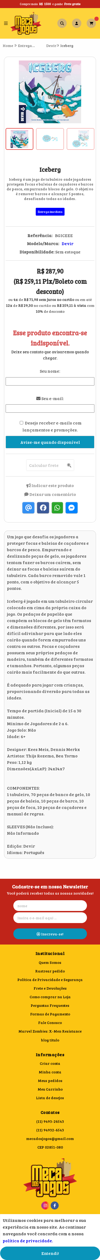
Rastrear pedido (50, 971)
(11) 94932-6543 (50, 1129)
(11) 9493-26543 (50, 1121)
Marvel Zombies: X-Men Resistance (50, 1031)
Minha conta (50, 1071)
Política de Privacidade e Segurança (50, 979)
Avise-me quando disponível (50, 442)
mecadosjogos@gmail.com (50, 1138)
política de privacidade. (28, 1240)
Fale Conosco (50, 1022)
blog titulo (50, 1040)
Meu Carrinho (50, 1089)
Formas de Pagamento (50, 1013)
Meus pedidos (50, 1080)
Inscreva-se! (50, 933)
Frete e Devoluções (50, 988)
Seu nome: (50, 371)
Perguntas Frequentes (50, 1005)
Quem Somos (50, 962)
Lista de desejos (50, 1097)
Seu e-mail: (50, 398)
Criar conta (50, 1063)
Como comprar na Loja (50, 996)
